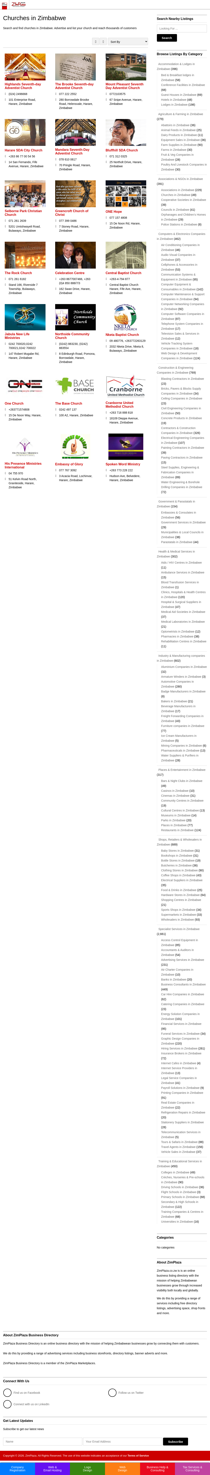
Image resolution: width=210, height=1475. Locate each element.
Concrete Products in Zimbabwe (181, 418)
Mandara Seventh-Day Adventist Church (72, 151)
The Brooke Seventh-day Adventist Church (74, 86)
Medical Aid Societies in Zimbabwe (183, 611)
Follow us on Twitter (126, 1393)
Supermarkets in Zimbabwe (178, 914)
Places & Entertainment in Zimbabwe (181, 769)
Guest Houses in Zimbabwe (178, 94)
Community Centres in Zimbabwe (182, 800)
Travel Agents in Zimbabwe (178, 1147)
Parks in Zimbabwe (173, 820)
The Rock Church (18, 273)
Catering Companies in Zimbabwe (182, 1004)
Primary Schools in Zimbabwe (180, 1197)
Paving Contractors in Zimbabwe (182, 457)
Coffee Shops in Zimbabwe (178, 875)
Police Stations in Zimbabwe (179, 224)
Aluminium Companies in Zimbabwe (184, 666)
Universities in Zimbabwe (177, 1221)
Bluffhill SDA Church (122, 150)
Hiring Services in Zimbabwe (179, 1048)
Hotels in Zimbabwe (173, 99)
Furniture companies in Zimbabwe (182, 726)
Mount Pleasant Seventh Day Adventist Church (125, 86)
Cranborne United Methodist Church (120, 404)
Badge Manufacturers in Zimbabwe (183, 691)
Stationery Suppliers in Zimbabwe (182, 1122)
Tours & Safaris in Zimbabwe (179, 1142)
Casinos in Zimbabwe (175, 790)
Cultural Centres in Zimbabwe (180, 810)
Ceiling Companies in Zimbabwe (181, 398)
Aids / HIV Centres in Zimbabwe (181, 562)
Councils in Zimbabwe (175, 209)
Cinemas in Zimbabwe (175, 795)
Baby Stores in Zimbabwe (177, 850)
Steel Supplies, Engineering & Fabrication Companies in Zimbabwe (180, 472)
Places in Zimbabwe (174, 825)
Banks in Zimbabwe (173, 979)
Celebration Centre (69, 273)
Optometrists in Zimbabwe (178, 631)
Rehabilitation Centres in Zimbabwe (184, 641)
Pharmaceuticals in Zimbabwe (180, 750)
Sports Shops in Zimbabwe (178, 909)
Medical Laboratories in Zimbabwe (183, 621)
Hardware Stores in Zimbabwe (180, 895)
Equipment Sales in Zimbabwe (180, 140)
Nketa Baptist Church (122, 334)
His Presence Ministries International (23, 465)
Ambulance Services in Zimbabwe (182, 572)
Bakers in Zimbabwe (174, 701)
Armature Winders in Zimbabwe (181, 676)
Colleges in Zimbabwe (175, 1172)
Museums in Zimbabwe (176, 815)
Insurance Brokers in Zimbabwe (181, 1053)
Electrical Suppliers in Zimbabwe (182, 880)
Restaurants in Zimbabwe (177, 830)
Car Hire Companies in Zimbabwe (182, 994)
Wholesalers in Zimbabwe (177, 919)
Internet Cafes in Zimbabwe (178, 1063)
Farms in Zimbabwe (173, 149)
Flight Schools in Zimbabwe (178, 1192)
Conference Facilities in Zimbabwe (183, 85)
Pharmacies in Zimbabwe (177, 636)
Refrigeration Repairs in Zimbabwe (183, 1112)
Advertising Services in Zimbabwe (182, 959)
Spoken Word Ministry (123, 464)
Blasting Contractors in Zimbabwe (182, 378)
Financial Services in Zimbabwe (181, 1023)
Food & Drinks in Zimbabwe (178, 890)
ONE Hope (114, 211)
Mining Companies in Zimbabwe (181, 745)
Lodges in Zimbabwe (174, 104)
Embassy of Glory (69, 464)
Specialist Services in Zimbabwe (178, 929)
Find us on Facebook (21, 1393)
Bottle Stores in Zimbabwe (178, 860)
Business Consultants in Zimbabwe (183, 984)
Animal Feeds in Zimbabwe (178, 130)
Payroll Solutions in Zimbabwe (180, 1087)
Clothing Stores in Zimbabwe (179, 870)
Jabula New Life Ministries (17, 336)
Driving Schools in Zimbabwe (179, 1187)
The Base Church (68, 403)
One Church (14, 403)
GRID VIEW (95, 41)
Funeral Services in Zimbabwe (180, 1033)
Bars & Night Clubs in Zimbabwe (182, 781)
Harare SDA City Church (23, 150)
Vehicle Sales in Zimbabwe (178, 1151)
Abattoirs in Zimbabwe (175, 125)
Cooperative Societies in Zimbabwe (183, 199)
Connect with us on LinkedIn (26, 1404)
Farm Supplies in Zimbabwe (179, 144)
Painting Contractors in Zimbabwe (182, 447)
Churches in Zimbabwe (176, 195)
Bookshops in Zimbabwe (177, 855)
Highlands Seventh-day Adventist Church (23, 86)
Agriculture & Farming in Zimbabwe (180, 114)
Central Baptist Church (123, 273)
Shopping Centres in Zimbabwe (181, 900)
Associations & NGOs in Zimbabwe (180, 179)
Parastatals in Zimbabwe (177, 542)
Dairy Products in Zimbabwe (179, 135)
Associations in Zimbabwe (177, 190)
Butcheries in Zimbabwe (176, 865)
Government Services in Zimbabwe (183, 522)
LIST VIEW (103, 41)
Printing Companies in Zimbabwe (182, 1092)
